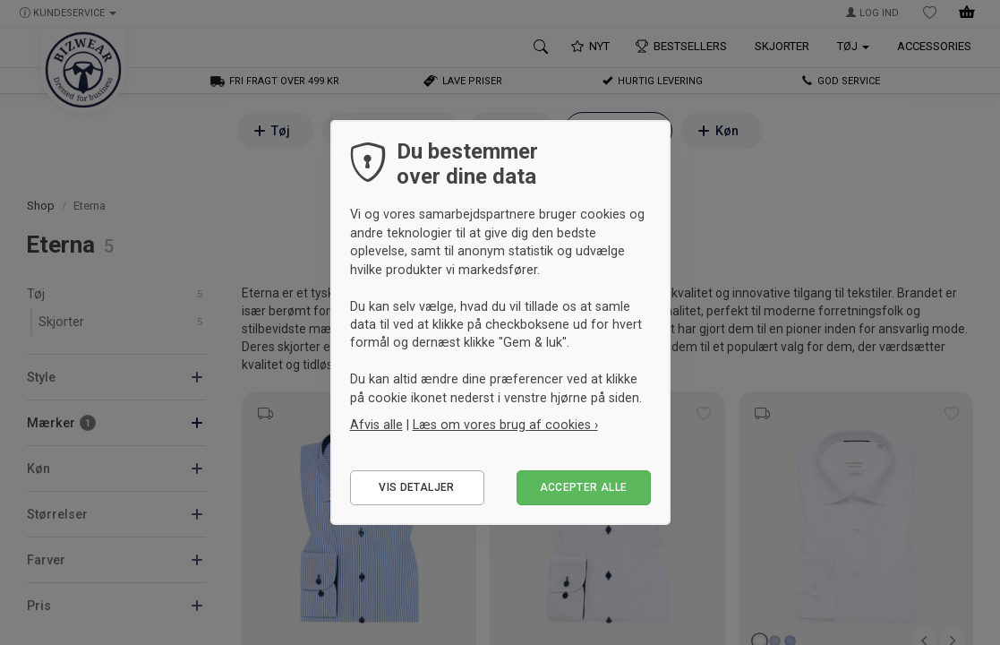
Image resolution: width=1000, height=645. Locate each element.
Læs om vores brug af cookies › (505, 424)
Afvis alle (376, 424)
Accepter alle (584, 487)
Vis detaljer (416, 487)
